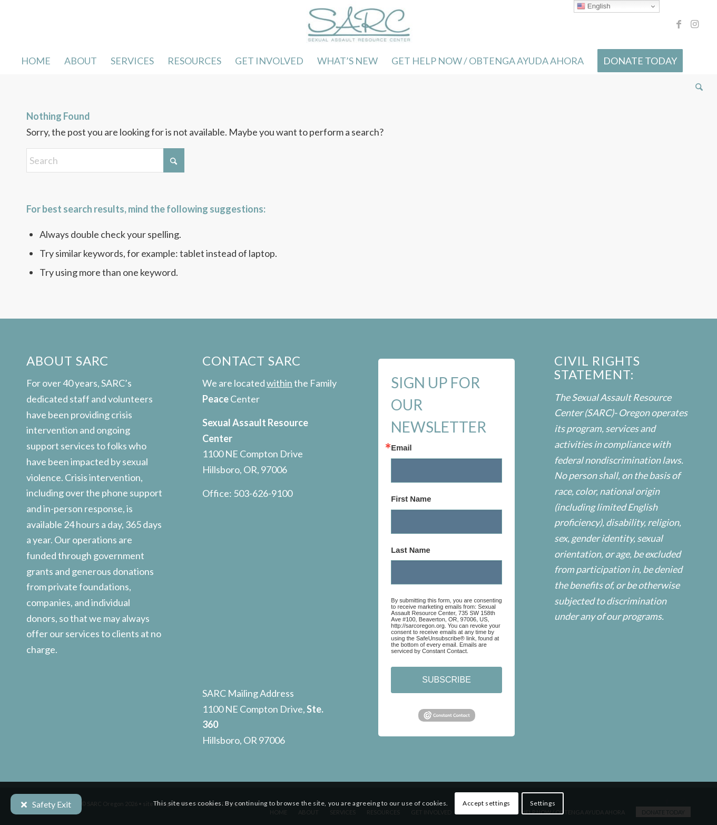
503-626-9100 (262, 493)
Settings (542, 803)
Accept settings (486, 803)
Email (401, 448)
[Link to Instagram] (695, 24)
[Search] (696, 87)
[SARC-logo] (358, 24)
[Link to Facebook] (679, 24)
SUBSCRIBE (446, 679)
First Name (411, 499)
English (593, 6)
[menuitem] (35, 60)
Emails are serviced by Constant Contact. (439, 647)
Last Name (410, 550)
